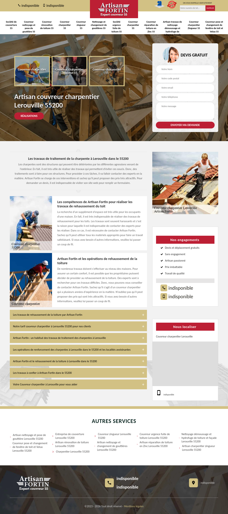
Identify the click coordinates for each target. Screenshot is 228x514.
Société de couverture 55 (11, 25)
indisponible (28, 5)
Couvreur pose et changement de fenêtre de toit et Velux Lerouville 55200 (28, 446)
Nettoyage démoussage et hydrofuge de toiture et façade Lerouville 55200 (198, 437)
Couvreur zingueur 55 (81, 25)
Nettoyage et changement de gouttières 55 (99, 25)
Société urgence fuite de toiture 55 (117, 26)
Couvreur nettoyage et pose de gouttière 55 (28, 26)
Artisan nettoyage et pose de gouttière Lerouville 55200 (28, 436)
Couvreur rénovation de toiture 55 (47, 25)
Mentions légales (134, 506)
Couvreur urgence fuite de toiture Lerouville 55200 (153, 436)
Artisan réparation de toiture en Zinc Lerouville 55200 (155, 444)
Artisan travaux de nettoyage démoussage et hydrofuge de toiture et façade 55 (172, 30)
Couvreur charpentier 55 (65, 25)
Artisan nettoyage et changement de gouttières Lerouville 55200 (110, 446)
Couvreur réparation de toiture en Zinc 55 (151, 26)
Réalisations (29, 116)
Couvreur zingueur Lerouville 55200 (112, 436)
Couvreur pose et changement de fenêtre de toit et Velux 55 (214, 26)
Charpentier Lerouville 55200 (70, 452)
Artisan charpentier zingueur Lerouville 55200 (197, 447)
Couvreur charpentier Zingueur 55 (194, 25)
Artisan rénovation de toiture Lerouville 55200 (70, 444)
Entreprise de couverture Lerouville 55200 (68, 436)
